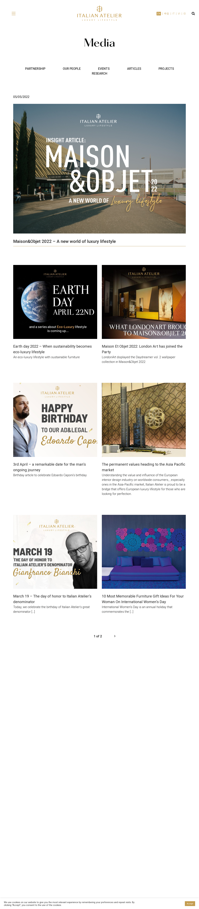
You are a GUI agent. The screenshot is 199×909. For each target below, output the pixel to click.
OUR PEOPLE (72, 69)
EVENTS (104, 69)
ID (184, 13)
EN (158, 13)
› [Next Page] (115, 635)
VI (179, 13)
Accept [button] (190, 903)
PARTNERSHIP (35, 69)
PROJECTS (166, 69)
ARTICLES (134, 69)
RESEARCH (99, 73)
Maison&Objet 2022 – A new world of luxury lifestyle (64, 241)
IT (173, 13)
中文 (166, 13)
